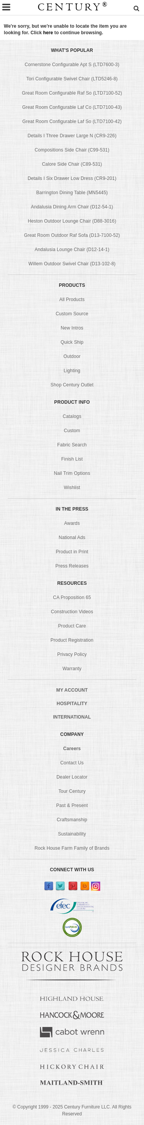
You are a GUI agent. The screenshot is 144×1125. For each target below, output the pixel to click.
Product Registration (72, 640)
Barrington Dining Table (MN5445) (72, 192)
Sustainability (72, 834)
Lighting (72, 370)
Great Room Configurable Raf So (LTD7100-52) (72, 93)
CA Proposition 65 (72, 597)
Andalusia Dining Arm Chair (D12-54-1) (72, 207)
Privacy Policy (72, 654)
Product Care (72, 626)
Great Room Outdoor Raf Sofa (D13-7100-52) (72, 235)
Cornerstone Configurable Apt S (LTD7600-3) (72, 64)
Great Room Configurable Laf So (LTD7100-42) (72, 121)
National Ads (72, 537)
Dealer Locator (72, 777)
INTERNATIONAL (72, 717)
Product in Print (72, 551)
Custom (72, 430)
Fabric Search (72, 445)
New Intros (72, 328)
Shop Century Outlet (72, 385)
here (48, 32)
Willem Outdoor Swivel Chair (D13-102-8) (72, 263)
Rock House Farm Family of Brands (72, 848)
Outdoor (71, 356)
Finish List (72, 459)
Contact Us (72, 763)
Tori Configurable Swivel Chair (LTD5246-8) (72, 79)
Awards (72, 523)
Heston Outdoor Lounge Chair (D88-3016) (72, 221)
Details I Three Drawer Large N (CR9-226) (72, 135)
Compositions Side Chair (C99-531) (72, 150)
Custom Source (72, 313)
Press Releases (71, 566)
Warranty (72, 668)
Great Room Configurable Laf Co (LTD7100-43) (72, 107)
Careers (72, 748)
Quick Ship (72, 342)
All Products (72, 299)
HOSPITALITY (72, 703)
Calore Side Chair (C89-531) (72, 164)
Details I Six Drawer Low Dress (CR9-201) (72, 178)
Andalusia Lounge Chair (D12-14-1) (72, 249)
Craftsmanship (72, 819)
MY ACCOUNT (72, 690)
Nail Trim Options (72, 473)
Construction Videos (72, 611)
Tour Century (72, 791)
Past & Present (72, 805)
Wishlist (72, 487)
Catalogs (72, 416)
